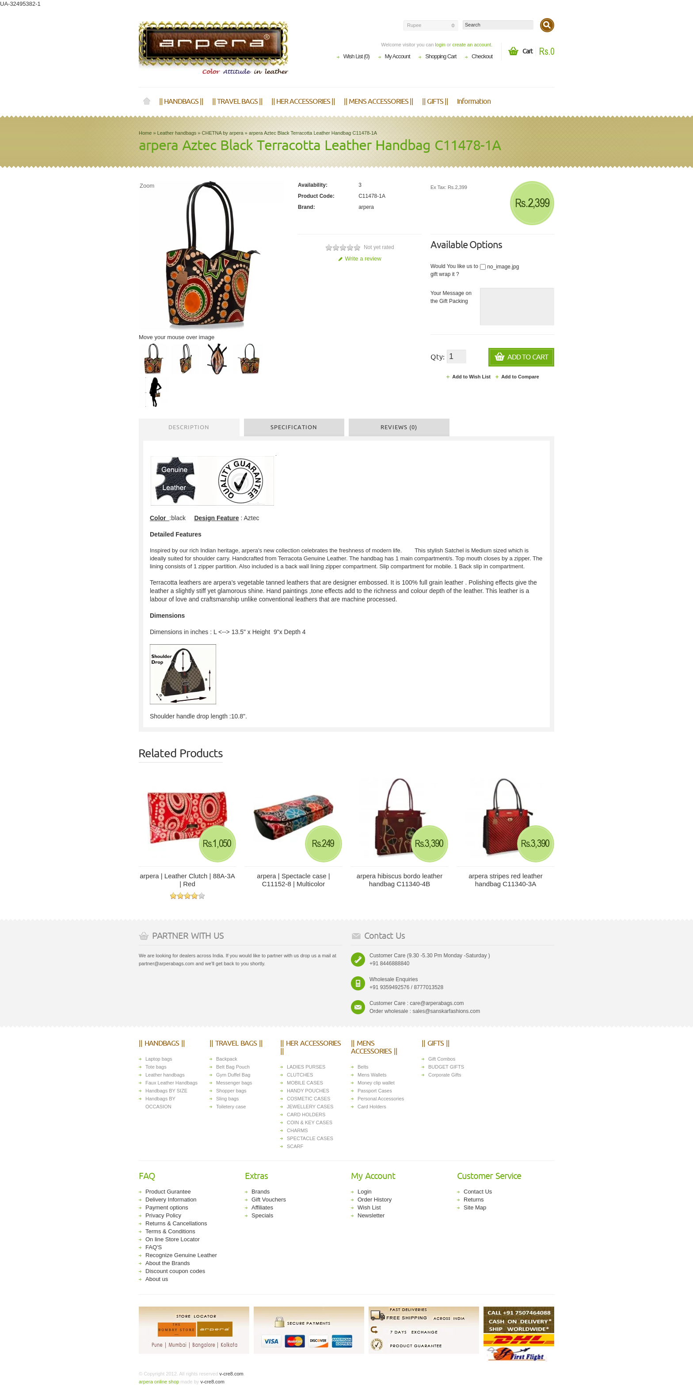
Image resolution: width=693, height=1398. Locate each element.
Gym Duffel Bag (233, 1074)
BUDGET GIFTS (446, 1066)
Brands (260, 1191)
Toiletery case (231, 1106)
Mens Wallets (372, 1074)
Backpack (226, 1059)
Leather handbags (177, 133)
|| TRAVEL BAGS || (237, 101)
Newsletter (371, 1215)
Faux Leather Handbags (171, 1082)
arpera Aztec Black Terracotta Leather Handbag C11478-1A (313, 133)
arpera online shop (159, 1381)
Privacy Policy (163, 1215)
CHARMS (297, 1130)
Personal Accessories (381, 1098)
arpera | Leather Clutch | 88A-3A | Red (187, 880)
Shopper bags (231, 1090)
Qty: (437, 357)
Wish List (369, 1207)
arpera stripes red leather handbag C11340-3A (505, 880)
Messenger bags (234, 1082)
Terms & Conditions (170, 1231)
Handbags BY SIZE (166, 1090)
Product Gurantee (168, 1191)
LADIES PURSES (306, 1066)
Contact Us (478, 1191)
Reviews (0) (399, 427)
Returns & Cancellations (176, 1223)
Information (474, 101)
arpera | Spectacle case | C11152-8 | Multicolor (293, 880)
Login (365, 1191)
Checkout (482, 56)
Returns (474, 1199)
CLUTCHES (300, 1074)
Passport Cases (375, 1090)
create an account (471, 44)
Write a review (359, 258)
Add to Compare (517, 376)
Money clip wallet (376, 1082)
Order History (375, 1199)
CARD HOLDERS (306, 1114)
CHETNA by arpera (223, 133)
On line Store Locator (172, 1239)
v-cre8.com (230, 1373)
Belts (363, 1066)
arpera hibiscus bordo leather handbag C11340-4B (399, 880)
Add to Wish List (468, 376)
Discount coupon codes (175, 1271)
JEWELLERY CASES (310, 1106)
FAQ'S (153, 1247)
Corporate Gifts (444, 1074)
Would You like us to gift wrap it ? (454, 270)
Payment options (166, 1207)
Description (188, 427)
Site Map (475, 1207)
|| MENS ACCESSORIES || (378, 101)
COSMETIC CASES (308, 1098)
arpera (366, 207)
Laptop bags (158, 1059)
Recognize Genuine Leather (181, 1255)
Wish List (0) (356, 56)
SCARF (295, 1146)
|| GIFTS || (435, 101)
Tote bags (156, 1066)
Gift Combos (441, 1059)
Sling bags (227, 1098)
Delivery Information (171, 1199)
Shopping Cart (440, 56)
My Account (397, 56)
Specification (293, 427)
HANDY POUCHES (308, 1090)
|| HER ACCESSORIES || (303, 101)
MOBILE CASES (305, 1082)
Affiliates (262, 1207)
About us (156, 1279)
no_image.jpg (499, 267)
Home (147, 101)
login (440, 44)
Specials (262, 1215)
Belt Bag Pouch (233, 1066)
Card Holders (372, 1106)
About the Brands (167, 1263)
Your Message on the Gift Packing (451, 297)
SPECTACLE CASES (310, 1138)
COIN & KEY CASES (309, 1122)
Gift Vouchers (268, 1199)
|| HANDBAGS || (181, 101)
